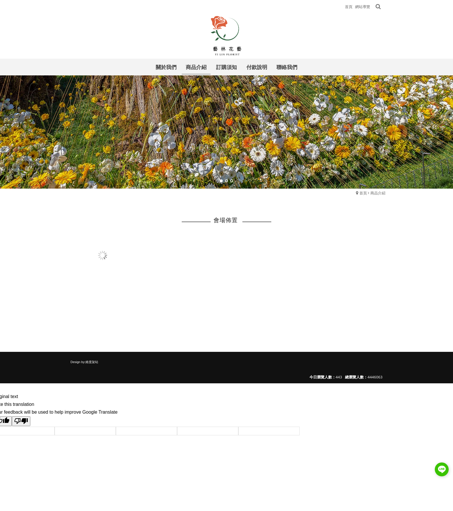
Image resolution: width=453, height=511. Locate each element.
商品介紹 (377, 193)
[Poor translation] (21, 421)
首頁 (363, 193)
